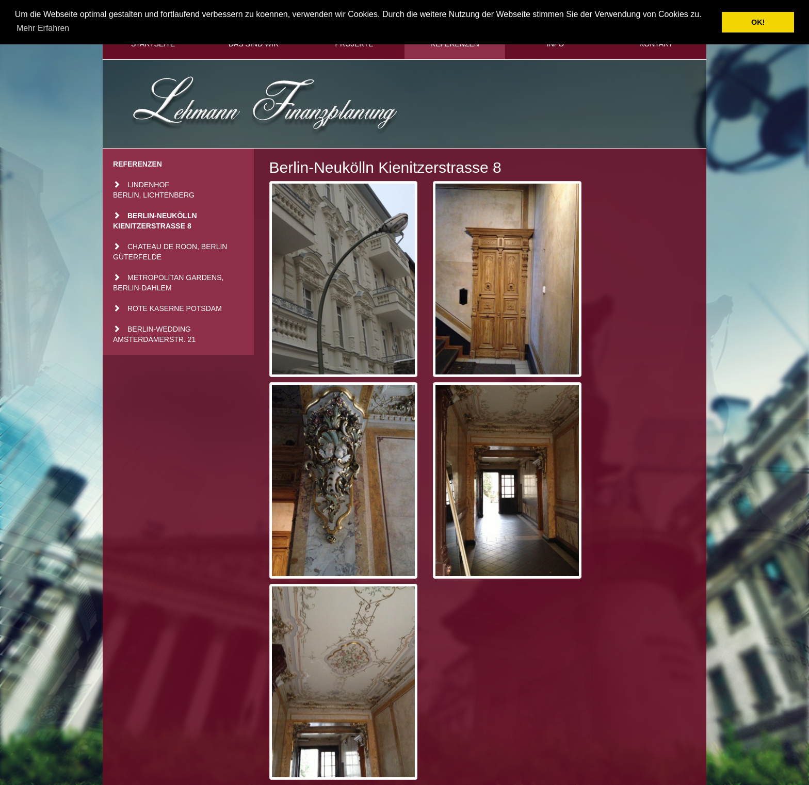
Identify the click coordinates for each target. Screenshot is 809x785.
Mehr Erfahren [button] (43, 28)
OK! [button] (758, 22)
